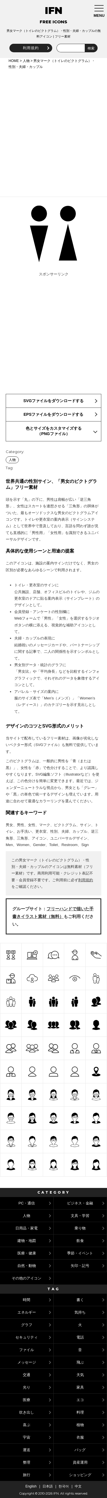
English (31, 1486)
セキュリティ (26, 1337)
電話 (80, 1337)
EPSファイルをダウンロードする (53, 414)
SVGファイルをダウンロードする (53, 400)
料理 (80, 1412)
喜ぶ (26, 1425)
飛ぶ (80, 1362)
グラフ (26, 1325)
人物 (26, 61)
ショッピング (80, 1475)
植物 (80, 1425)
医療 (26, 1400)
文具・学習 (80, 1216)
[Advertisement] (53, 132)
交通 (26, 1375)
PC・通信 (27, 1203)
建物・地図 (26, 1241)
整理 (26, 1462)
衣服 (80, 1437)
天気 (80, 1375)
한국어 (63, 1486)
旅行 (26, 1475)
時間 (26, 1300)
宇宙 (26, 1437)
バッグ (80, 1450)
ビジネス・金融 (80, 1203)
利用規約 (31, 48)
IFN (53, 10)
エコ (80, 1400)
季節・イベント (80, 1253)
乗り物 (80, 1228)
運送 (26, 1450)
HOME (14, 61)
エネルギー (26, 1312)
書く (80, 1300)
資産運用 (80, 1462)
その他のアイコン (26, 1278)
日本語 (48, 1486)
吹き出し (26, 1412)
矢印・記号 (80, 1266)
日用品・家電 (26, 1228)
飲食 (80, 1241)
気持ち (80, 1312)
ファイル (26, 1350)
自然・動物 (26, 1266)
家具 (80, 1387)
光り (26, 1387)
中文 (78, 1486)
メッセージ (26, 1362)
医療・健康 (26, 1253)
